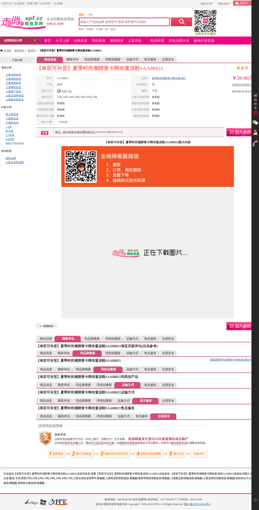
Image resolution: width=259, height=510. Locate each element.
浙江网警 (43, 502)
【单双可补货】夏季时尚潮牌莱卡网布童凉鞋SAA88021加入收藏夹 (47, 326)
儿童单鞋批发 (13, 82)
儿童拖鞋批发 (13, 78)
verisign (31, 502)
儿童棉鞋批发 (13, 87)
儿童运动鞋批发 (15, 95)
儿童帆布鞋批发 (15, 99)
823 (107, 29)
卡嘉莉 (89, 29)
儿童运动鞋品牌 (15, 162)
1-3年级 (10, 135)
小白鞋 (99, 29)
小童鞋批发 (12, 118)
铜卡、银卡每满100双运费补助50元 (75, 132)
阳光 (81, 29)
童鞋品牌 (11, 158)
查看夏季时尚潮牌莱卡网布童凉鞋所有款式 (234, 359)
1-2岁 (9, 126)
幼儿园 (9, 130)
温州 (112, 29)
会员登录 (45, 3)
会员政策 (19, 3)
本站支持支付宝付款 (58, 502)
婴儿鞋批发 (12, 114)
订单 (90, 14)
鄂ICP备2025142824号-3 (197, 504)
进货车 (244, 3)
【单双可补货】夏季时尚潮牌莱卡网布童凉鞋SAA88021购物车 (242, 132)
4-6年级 (10, 139)
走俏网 (7, 50)
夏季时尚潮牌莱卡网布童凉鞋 (169, 78)
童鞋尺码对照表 (15, 143)
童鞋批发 (19, 50)
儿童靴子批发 (13, 91)
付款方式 (6, 3)
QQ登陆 (58, 3)
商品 (81, 14)
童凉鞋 (31, 50)
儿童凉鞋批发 (13, 74)
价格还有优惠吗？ (242, 84)
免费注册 (32, 3)
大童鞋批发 (12, 122)
